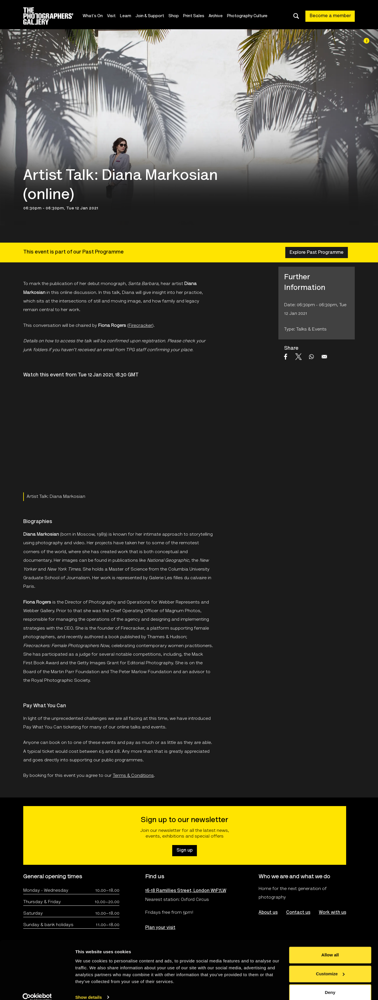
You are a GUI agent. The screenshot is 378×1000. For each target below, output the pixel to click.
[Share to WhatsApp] (311, 356)
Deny (330, 984)
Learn (126, 16)
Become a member (330, 16)
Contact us (298, 912)
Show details (88, 988)
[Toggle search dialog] (296, 16)
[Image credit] (366, 41)
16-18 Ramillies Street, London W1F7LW (185, 891)
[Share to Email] (324, 356)
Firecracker (140, 325)
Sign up (185, 850)
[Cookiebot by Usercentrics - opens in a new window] (37, 989)
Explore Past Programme (317, 252)
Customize (330, 965)
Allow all (330, 946)
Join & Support (150, 16)
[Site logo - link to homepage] (53, 16)
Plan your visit (160, 928)
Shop (174, 16)
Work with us (332, 912)
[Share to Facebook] (285, 356)
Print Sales (194, 16)
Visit (112, 16)
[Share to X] (298, 356)
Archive (216, 16)
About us (268, 912)
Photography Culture (248, 16)
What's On (93, 16)
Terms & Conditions (133, 775)
